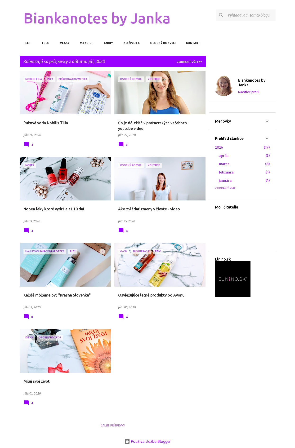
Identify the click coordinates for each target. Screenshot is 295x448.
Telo (45, 42)
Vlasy (64, 42)
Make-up (87, 42)
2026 (219, 147)
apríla (223, 156)
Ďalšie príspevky (112, 425)
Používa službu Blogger (147, 441)
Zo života (131, 42)
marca (224, 164)
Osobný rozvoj (163, 42)
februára (226, 172)
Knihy (108, 42)
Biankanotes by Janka (96, 18)
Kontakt (193, 42)
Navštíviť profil (248, 92)
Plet (27, 42)
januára (225, 180)
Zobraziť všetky (189, 61)
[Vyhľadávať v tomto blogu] (251, 15)
